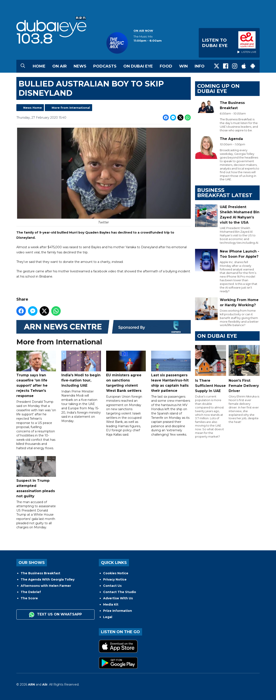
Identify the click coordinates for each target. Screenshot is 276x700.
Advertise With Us (118, 598)
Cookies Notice (115, 573)
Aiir (45, 684)
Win (183, 66)
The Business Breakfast (40, 573)
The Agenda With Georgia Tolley (47, 579)
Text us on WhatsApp (55, 614)
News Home (32, 107)
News (80, 66)
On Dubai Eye (138, 66)
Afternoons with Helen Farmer (46, 586)
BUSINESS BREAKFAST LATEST (224, 192)
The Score (29, 598)
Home (39, 66)
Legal (107, 617)
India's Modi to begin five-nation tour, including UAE (81, 369)
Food (166, 66)
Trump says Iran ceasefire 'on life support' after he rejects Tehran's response (36, 374)
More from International (71, 107)
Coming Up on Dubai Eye (218, 88)
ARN (31, 684)
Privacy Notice (115, 579)
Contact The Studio (119, 592)
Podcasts (104, 66)
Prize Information (117, 611)
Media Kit (110, 604)
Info (200, 66)
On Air (59, 66)
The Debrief (31, 592)
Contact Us (112, 586)
